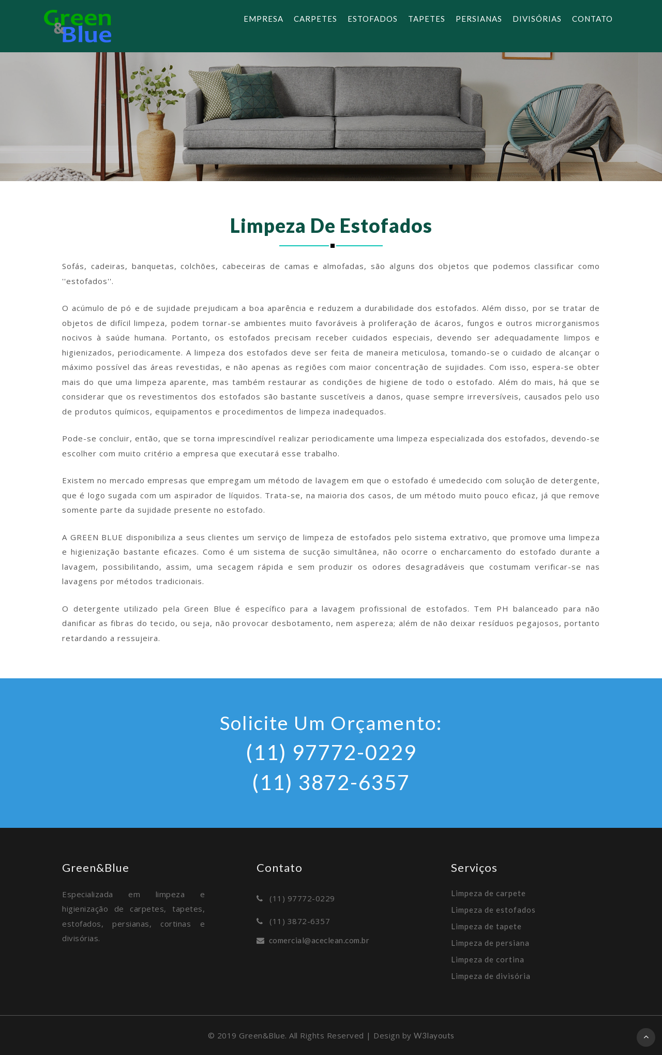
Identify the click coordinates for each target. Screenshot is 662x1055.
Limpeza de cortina (487, 959)
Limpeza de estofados (493, 909)
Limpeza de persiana (490, 942)
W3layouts (434, 1035)
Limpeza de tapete (486, 926)
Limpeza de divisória (491, 975)
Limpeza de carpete (488, 893)
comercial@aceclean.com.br (319, 940)
